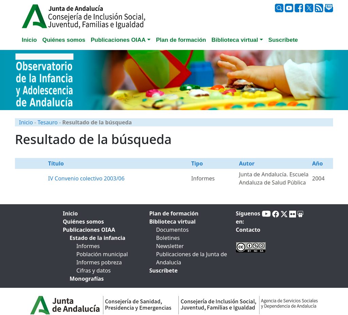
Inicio (26, 122)
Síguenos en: (248, 217)
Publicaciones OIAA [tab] (89, 229)
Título (56, 163)
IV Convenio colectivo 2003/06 (86, 178)
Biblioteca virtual (172, 221)
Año (317, 163)
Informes (88, 246)
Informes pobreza (99, 262)
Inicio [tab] (29, 40)
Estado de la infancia (97, 238)
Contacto (248, 229)
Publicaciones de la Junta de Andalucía (191, 258)
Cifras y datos (93, 270)
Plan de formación (173, 213)
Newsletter (170, 246)
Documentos (172, 229)
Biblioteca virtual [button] (234, 40)
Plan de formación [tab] (181, 40)
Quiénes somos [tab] (63, 40)
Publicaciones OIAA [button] (118, 40)
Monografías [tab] (87, 278)
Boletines (168, 238)
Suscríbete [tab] (283, 40)
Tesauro (47, 122)
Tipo (197, 163)
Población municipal (102, 254)
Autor (247, 163)
